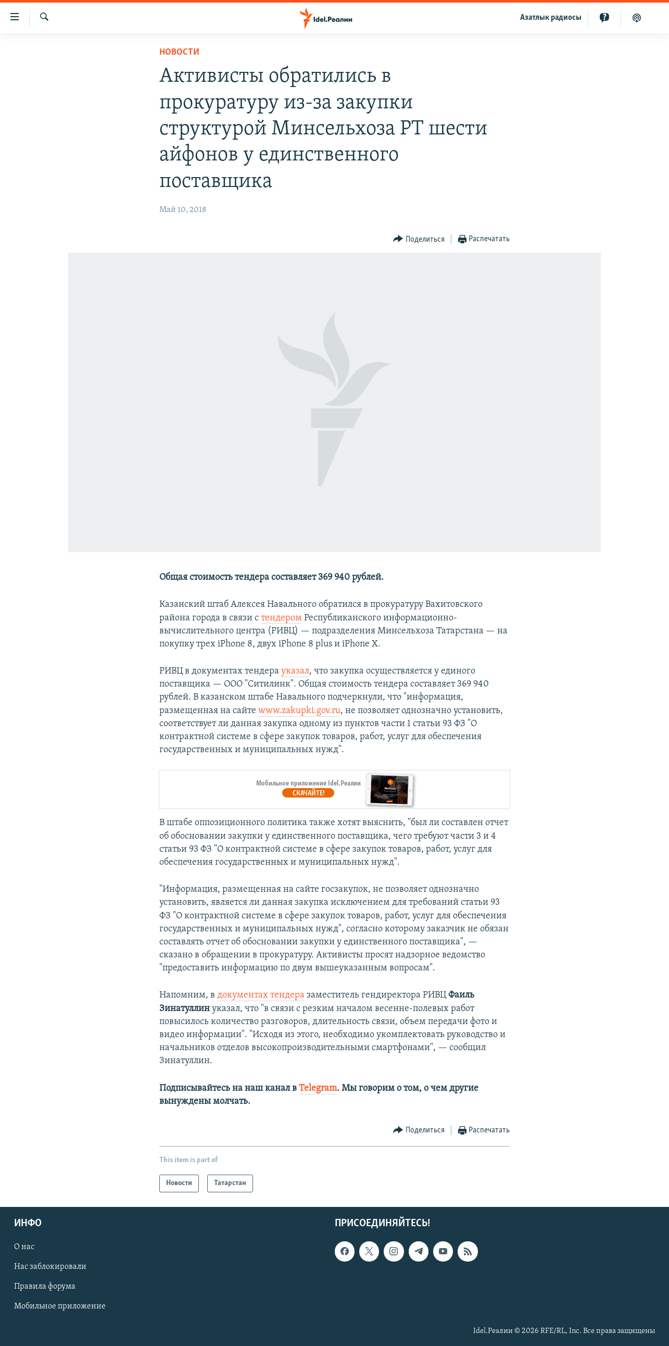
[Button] (419, 239)
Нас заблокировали (50, 1267)
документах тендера (261, 995)
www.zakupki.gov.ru (299, 711)
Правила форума (44, 1287)
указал (295, 671)
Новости (179, 52)
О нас (24, 1247)
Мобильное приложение (60, 1307)
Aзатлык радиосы (551, 18)
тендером (281, 618)
